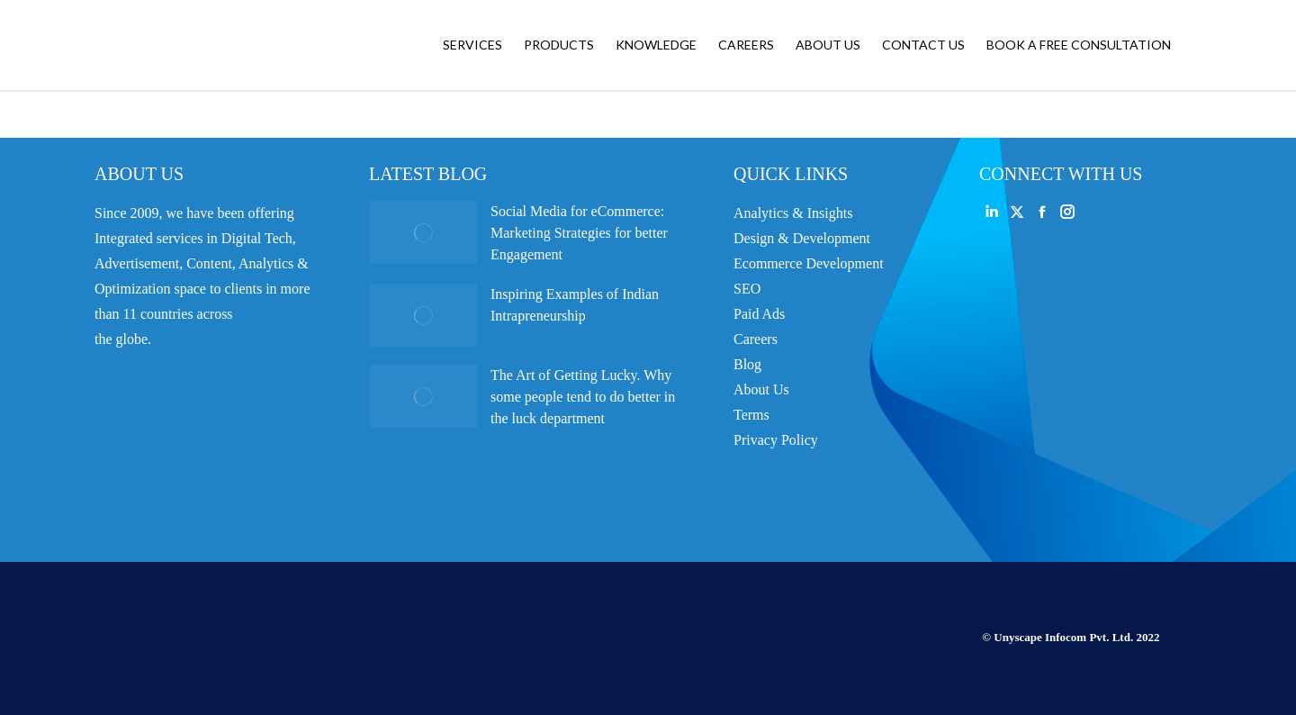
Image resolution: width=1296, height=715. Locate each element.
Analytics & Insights (793, 213)
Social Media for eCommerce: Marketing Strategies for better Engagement (579, 233)
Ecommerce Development (809, 263)
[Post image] (423, 232)
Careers (756, 339)
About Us (761, 389)
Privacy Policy (776, 440)
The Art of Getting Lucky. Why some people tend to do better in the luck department (582, 396)
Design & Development (802, 238)
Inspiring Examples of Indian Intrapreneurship (574, 304)
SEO (747, 288)
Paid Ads (759, 313)
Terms (752, 414)
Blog (747, 364)
